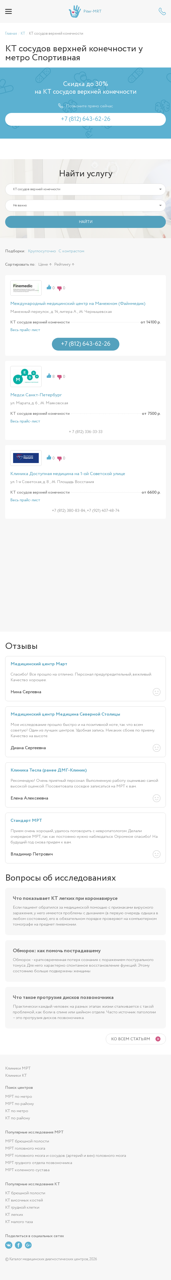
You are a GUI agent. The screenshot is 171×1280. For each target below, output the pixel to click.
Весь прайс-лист (25, 330)
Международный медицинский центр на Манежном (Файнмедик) (77, 303)
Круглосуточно (42, 251)
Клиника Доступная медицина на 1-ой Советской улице (67, 474)
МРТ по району (19, 1104)
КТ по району (17, 1118)
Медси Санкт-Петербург (36, 395)
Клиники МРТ (18, 1068)
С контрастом (71, 251)
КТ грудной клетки (22, 1207)
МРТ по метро (18, 1097)
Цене (43, 264)
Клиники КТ (16, 1076)
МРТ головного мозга (25, 1148)
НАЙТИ (85, 222)
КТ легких (14, 1215)
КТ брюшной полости (25, 1193)
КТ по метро (16, 1111)
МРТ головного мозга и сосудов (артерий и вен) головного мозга (65, 1156)
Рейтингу (62, 264)
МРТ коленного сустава (27, 1170)
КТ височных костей (24, 1200)
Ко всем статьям (130, 1039)
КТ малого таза (19, 1222)
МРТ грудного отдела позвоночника (38, 1163)
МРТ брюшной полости (27, 1141)
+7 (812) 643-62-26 (162, 11)
